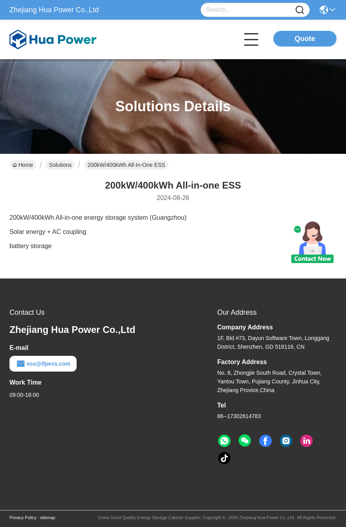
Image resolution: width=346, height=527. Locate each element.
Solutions (60, 165)
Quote (305, 39)
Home (23, 165)
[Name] (300, 10)
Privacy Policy (22, 517)
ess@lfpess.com (43, 363)
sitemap (47, 517)
